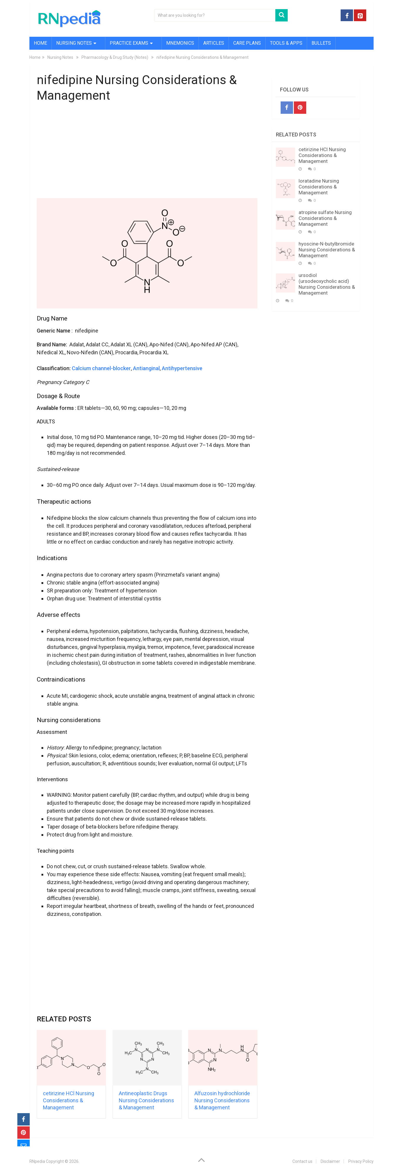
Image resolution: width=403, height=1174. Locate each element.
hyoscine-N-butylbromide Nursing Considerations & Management (327, 249)
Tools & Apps (286, 43)
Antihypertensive (182, 368)
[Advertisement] (147, 152)
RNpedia (37, 1161)
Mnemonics (180, 43)
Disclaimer (330, 1161)
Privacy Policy (361, 1161)
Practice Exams (129, 43)
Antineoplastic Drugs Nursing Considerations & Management (146, 1100)
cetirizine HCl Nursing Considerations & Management (68, 1100)
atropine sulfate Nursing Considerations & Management (325, 218)
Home (40, 43)
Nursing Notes (74, 43)
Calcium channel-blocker (101, 368)
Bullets (321, 43)
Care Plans (247, 43)
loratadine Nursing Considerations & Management (319, 187)
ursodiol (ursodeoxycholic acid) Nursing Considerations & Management (327, 284)
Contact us (302, 1161)
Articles (213, 43)
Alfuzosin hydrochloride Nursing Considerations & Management (222, 1100)
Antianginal (146, 368)
